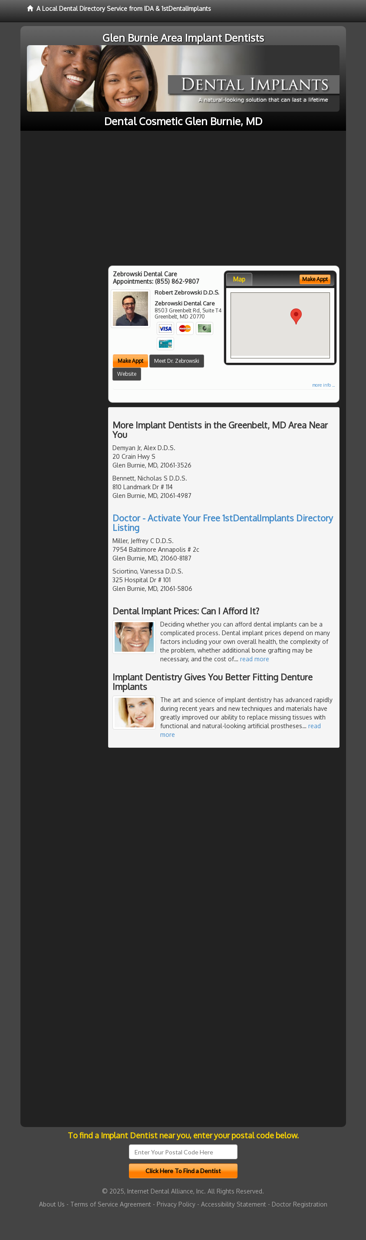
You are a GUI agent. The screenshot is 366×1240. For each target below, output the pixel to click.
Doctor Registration (299, 1204)
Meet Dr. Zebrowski (176, 361)
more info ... (323, 385)
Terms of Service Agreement (110, 1204)
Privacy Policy (176, 1204)
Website (126, 374)
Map (239, 279)
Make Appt (130, 361)
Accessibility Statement (233, 1204)
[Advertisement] (183, 196)
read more (254, 659)
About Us (52, 1204)
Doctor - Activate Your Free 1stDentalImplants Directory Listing (222, 522)
